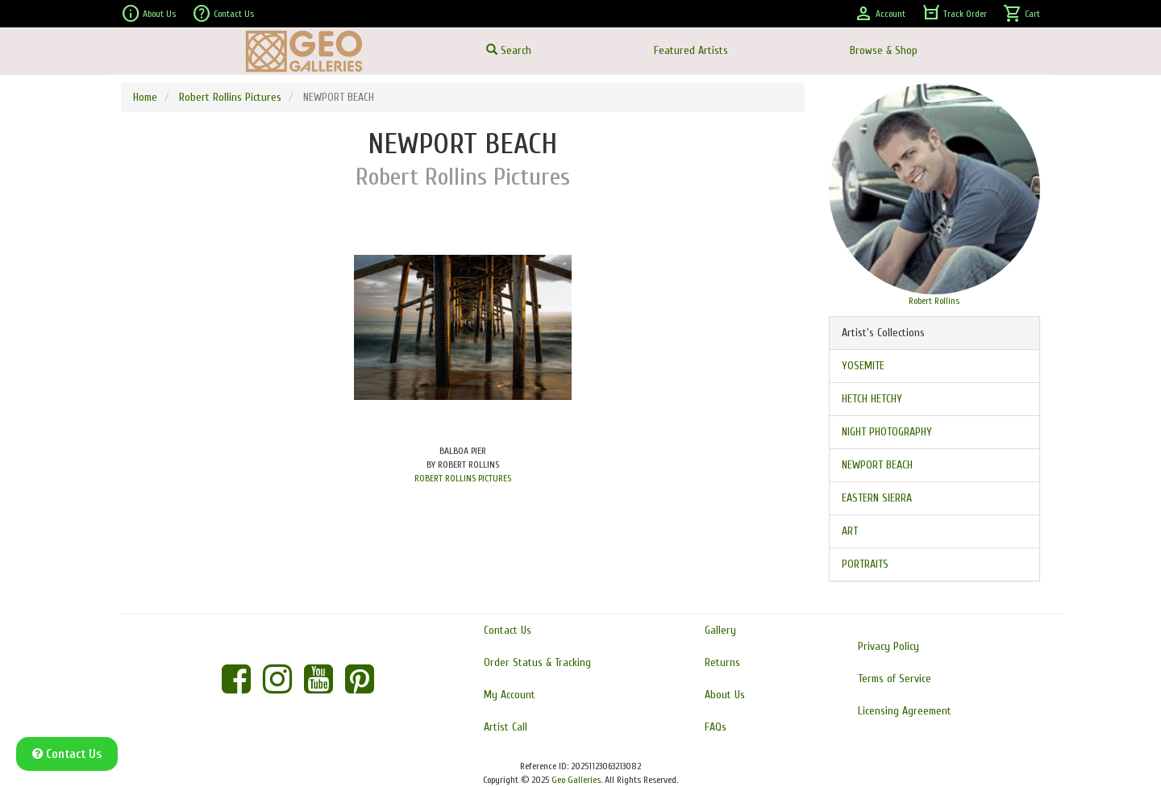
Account (879, 13)
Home (145, 97)
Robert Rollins (934, 300)
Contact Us (223, 13)
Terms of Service (894, 678)
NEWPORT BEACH (877, 465)
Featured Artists (691, 50)
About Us (148, 13)
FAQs (715, 727)
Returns (722, 662)
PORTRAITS (865, 564)
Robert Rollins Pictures (230, 97)
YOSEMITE (863, 366)
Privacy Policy (888, 646)
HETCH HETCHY (872, 399)
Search (508, 50)
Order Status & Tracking (537, 662)
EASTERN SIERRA (877, 498)
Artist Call (505, 727)
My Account (509, 695)
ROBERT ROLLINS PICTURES (462, 478)
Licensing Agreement (904, 711)
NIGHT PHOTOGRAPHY (887, 432)
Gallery (720, 630)
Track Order (954, 13)
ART (850, 531)
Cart (1021, 13)
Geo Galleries (576, 779)
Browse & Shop (884, 50)
